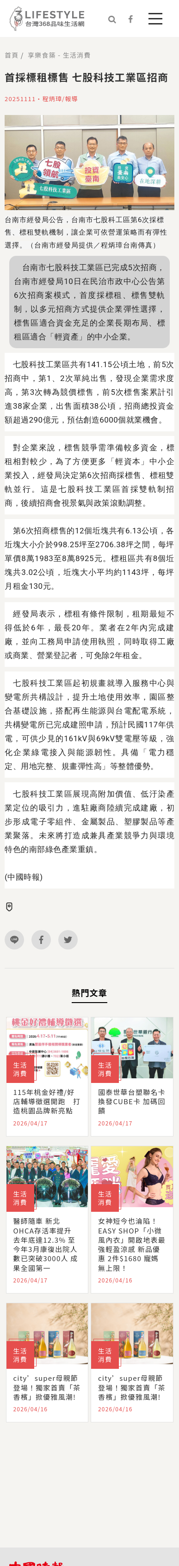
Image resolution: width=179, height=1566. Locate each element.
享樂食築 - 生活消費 (59, 55)
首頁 (12, 55)
